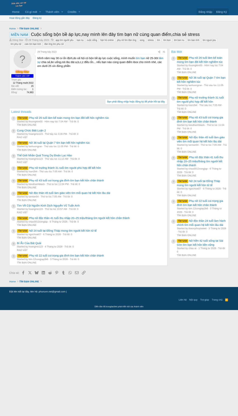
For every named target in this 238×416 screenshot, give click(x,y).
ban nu (80, 92)
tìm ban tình (193, 92)
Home (16, 11)
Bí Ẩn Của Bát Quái (29, 349)
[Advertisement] (119, 51)
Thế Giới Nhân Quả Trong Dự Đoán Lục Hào (44, 261)
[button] (40, 11)
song (142, 92)
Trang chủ (217, 405)
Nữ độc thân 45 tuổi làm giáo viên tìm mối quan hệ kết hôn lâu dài (63, 298)
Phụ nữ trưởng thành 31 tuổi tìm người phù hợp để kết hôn (59, 273)
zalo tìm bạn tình (33, 96)
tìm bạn (140, 110)
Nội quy (193, 405)
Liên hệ (182, 405)
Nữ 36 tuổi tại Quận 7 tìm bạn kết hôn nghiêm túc (53, 248)
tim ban (167, 92)
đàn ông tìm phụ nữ (54, 96)
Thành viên (52, 11)
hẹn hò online (107, 92)
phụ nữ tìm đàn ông (126, 92)
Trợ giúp (204, 405)
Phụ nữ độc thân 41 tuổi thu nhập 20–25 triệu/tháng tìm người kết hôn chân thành (73, 323)
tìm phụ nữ (16, 96)
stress (151, 92)
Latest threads (21, 218)
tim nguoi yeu (209, 92)
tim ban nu (179, 92)
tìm (158, 92)
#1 (164, 104)
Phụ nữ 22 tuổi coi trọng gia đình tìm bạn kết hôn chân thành (60, 361)
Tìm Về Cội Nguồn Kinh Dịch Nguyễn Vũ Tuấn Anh (48, 311)
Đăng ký (37, 18)
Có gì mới (31, 11)
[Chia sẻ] (159, 104)
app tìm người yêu (64, 92)
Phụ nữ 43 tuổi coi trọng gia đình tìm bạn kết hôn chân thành (60, 286)
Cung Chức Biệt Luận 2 (31, 236)
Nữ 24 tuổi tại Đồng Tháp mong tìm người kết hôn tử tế (57, 336)
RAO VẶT (22, 243)
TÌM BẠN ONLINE (26, 230)
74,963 (30, 144)
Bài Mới (176, 104)
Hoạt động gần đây (19, 18)
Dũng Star (17, 92)
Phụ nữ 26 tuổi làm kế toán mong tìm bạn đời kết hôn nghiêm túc (63, 223)
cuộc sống (92, 92)
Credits (71, 11)
